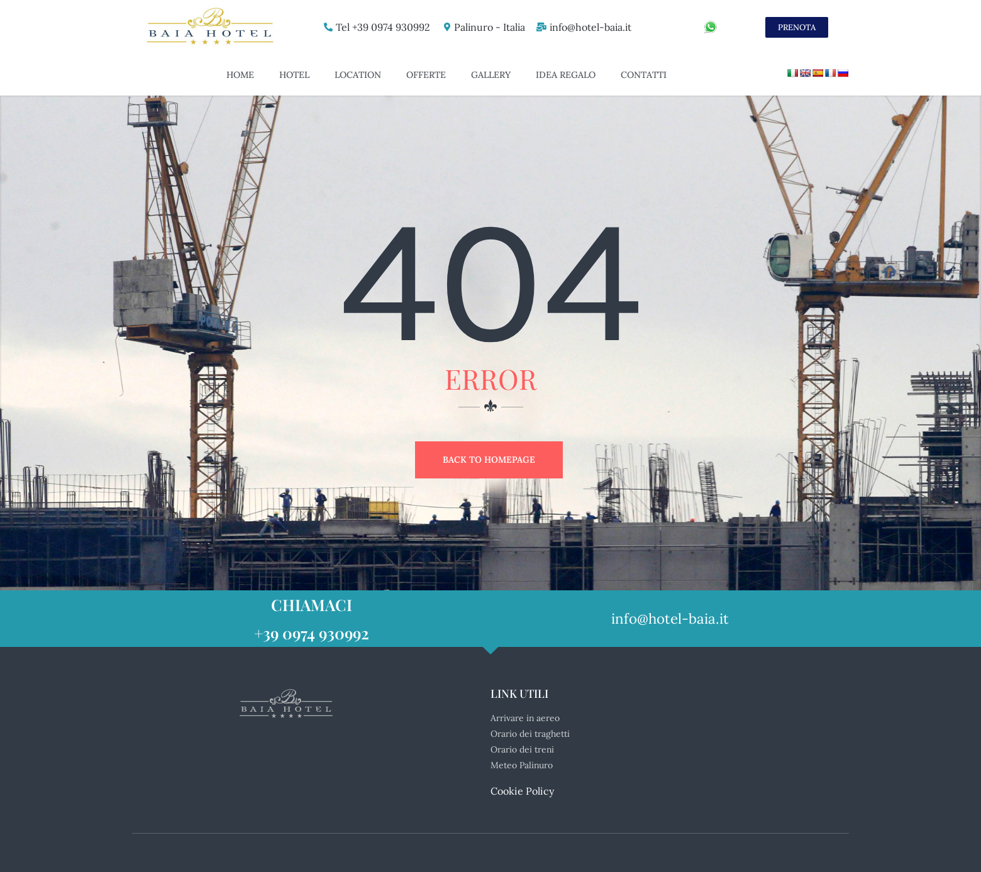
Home (240, 74)
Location (358, 74)
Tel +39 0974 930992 (380, 27)
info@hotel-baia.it (589, 27)
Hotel (294, 74)
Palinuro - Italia (487, 27)
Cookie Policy (522, 791)
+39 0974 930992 (311, 632)
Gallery (491, 74)
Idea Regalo (566, 74)
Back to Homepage (489, 459)
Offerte (426, 74)
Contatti (644, 74)
